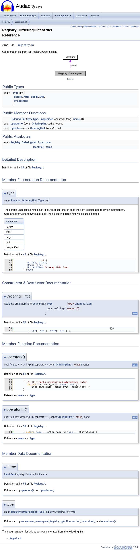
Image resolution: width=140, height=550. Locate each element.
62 (24, 373)
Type (15, 92)
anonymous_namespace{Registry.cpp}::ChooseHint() (51, 521)
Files (95, 15)
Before (18, 96)
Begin (34, 96)
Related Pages (28, 15)
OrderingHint (21, 22)
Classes (81, 15)
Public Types (76, 27)
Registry (6, 22)
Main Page (10, 15)
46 (24, 254)
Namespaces (63, 15)
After (26, 96)
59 (24, 426)
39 (22, 167)
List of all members (130, 27)
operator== (17, 123)
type (35, 119)
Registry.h (25, 45)
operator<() (27, 490)
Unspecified (21, 100)
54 (24, 483)
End (41, 96)
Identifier (38, 146)
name (76, 119)
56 (24, 322)
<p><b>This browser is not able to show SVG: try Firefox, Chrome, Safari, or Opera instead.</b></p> (70, 65)
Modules (45, 15)
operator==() (47, 490)
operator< (16, 128)
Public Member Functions (94, 27)
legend (70, 79)
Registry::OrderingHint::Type (27, 142)
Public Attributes (114, 27)
